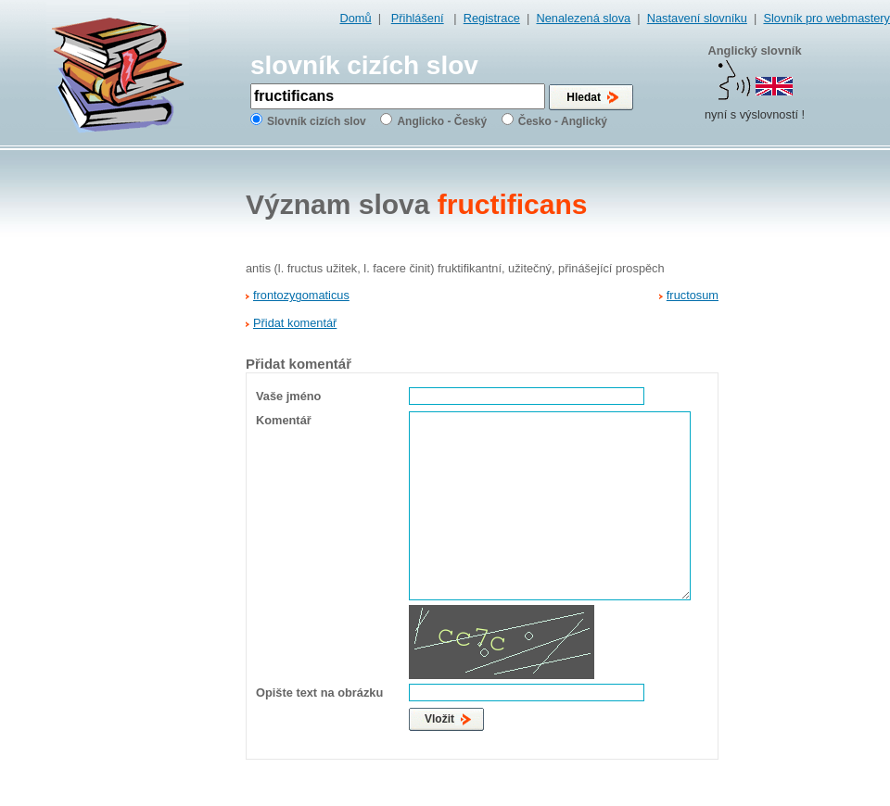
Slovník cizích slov (316, 121)
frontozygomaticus (301, 295)
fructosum (692, 295)
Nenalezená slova (583, 18)
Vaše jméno (288, 396)
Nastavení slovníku (697, 18)
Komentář (284, 420)
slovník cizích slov (364, 65)
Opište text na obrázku (319, 692)
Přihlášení (417, 18)
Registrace (492, 18)
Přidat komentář (295, 323)
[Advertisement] (811, 446)
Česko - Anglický (562, 121)
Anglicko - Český (442, 121)
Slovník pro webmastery (826, 18)
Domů (356, 18)
